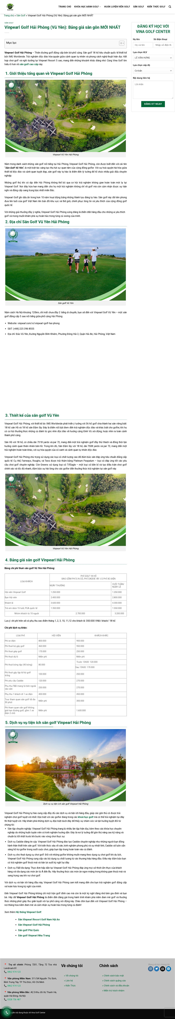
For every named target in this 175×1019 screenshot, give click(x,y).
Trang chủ (64, 6)
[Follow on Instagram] (150, 968)
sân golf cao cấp (28, 64)
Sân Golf (20, 15)
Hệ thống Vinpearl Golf (28, 912)
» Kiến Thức (70, 985)
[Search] (170, 7)
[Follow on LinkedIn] (168, 968)
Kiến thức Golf (156, 6)
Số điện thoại (160, 39)
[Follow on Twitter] (156, 968)
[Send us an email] (162, 968)
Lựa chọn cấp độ (141, 65)
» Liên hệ (68, 980)
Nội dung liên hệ (141, 78)
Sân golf (138, 6)
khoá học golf (85, 817)
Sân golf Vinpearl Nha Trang (34, 935)
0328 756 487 (14, 999)
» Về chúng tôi (71, 975)
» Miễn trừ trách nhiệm (113, 990)
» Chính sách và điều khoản (115, 985)
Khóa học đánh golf (87, 6)
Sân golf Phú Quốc (28, 930)
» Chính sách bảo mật (113, 975)
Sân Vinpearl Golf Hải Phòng (34, 924)
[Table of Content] (121, 43)
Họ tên (136, 39)
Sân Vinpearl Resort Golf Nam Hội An (39, 919)
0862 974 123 (14, 971)
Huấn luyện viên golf (117, 6)
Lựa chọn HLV (140, 52)
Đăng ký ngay (153, 104)
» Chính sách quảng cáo (114, 980)
